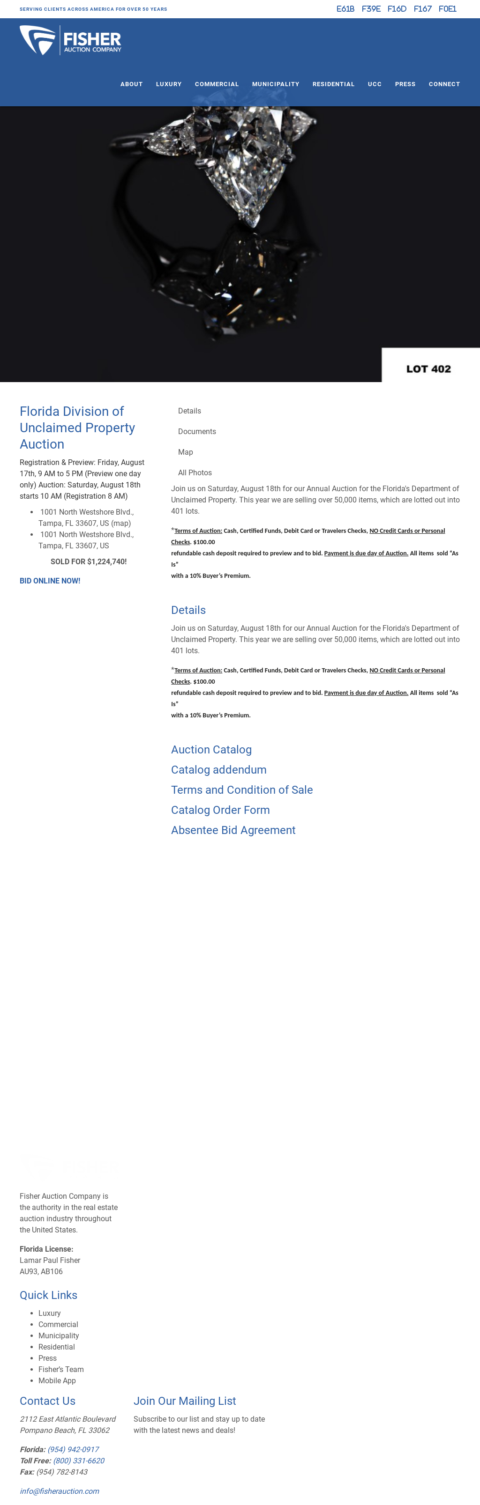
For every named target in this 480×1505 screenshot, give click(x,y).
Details (189, 410)
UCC (375, 84)
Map (185, 452)
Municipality (276, 84)
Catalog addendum (219, 769)
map (120, 523)
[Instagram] (397, 9)
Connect (444, 84)
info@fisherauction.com (59, 1491)
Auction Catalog (211, 749)
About (131, 84)
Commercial (217, 84)
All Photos (195, 472)
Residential (334, 84)
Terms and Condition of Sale (242, 790)
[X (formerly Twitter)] (346, 9)
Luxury (169, 84)
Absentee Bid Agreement (233, 830)
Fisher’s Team (61, 1369)
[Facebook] (371, 9)
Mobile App (57, 1380)
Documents (197, 431)
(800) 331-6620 (78, 1460)
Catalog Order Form (220, 810)
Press (405, 84)
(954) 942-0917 (72, 1449)
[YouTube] (423, 9)
